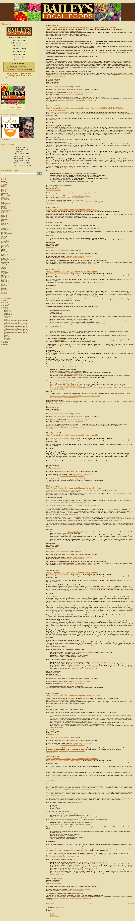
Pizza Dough (4, 195)
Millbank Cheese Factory (74, 386)
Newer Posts (50, 903)
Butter (2, 202)
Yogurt (3, 267)
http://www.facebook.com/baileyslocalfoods (72, 94)
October (6, 313)
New (2, 249)
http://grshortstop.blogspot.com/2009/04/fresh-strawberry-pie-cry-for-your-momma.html (88, 52)
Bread (2, 201)
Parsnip (3, 250)
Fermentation (4, 219)
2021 (4, 300)
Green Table (53, 384)
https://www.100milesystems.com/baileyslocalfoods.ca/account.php (77, 100)
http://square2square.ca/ (55, 403)
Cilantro (3, 216)
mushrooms (4, 199)
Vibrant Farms (50, 166)
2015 (4, 302)
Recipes (52, 915)
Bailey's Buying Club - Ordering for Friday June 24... (16, 325)
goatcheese (4, 276)
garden (3, 273)
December (7, 310)
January (6, 339)
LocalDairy (4, 246)
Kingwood (3, 223)
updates (3, 182)
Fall (2, 194)
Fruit (2, 220)
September (7, 314)
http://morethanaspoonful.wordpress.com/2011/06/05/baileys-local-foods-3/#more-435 (75, 396)
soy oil (3, 228)
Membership (4, 247)
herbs (2, 190)
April (5, 335)
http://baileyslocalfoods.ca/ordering (59, 31)
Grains (3, 221)
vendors (3, 231)
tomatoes (3, 290)
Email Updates (54, 916)
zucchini (3, 293)
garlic (2, 275)
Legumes (3, 244)
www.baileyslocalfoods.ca (53, 190)
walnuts (3, 292)
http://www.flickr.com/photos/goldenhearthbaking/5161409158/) (68, 374)
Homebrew (4, 241)
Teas (2, 263)
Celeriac (3, 234)
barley (2, 268)
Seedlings (3, 258)
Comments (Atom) (59, 907)
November (7, 311)
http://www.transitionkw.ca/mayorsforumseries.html (83, 668)
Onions (3, 184)
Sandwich (3, 257)
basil (2, 270)
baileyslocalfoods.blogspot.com (83, 92)
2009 (4, 342)
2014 (4, 304)
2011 (4, 308)
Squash (3, 197)
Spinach (3, 260)
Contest (3, 236)
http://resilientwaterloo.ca (100, 667)
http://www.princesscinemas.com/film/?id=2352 (103, 588)
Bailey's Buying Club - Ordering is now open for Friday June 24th (72, 435)
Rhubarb (3, 254)
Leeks (2, 242)
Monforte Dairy (75, 344)
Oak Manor (66, 383)
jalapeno (3, 279)
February (6, 338)
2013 (4, 305)
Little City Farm (5, 245)
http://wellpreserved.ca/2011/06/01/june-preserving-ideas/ (62, 856)
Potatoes (3, 193)
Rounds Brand (60, 344)
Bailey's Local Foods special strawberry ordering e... (16, 320)
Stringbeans (4, 262)
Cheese (3, 185)
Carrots (3, 189)
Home (90, 903)
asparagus (4, 198)
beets (2, 212)
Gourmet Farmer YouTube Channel (73, 163)
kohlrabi (3, 280)
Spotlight (3, 211)
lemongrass (4, 281)
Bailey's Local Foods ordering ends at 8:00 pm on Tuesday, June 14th (73, 488)
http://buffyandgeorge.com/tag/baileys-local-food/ (64, 397)
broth (2, 271)
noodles (3, 285)
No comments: (50, 101)
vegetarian (4, 214)
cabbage (3, 227)
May (5, 333)
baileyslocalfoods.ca (52, 83)
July (5, 317)
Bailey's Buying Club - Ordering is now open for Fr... (16, 322)
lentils (2, 283)
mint (2, 284)
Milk (2, 207)
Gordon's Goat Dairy (74, 532)
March (6, 336)
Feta (2, 238)
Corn (2, 237)
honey (2, 277)
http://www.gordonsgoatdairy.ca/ (84, 652)
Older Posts (130, 903)
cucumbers (4, 272)
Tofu (2, 225)
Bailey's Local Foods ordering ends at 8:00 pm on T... (16, 323)
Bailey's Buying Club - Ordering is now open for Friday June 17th (72, 572)
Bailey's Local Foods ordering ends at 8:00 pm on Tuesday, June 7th (73, 695)
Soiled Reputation (59, 340)
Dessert (3, 218)
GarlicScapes (4, 240)
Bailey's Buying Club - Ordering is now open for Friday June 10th (72, 758)
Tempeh (3, 264)
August (6, 316)
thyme (2, 289)
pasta (2, 286)
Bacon (3, 191)
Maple (2, 188)
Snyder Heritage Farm (7, 259)
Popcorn (3, 253)
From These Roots (70, 517)
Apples (3, 215)
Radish (3, 208)
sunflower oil (4, 229)
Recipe (3, 181)
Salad (2, 255)
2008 (4, 344)
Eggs (2, 206)
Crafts (2, 205)
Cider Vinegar (4, 203)
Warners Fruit (4, 266)
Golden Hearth (54, 372)
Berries (3, 232)
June (5, 319)
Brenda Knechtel (5, 233)
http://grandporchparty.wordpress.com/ (103, 662)
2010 (4, 341)
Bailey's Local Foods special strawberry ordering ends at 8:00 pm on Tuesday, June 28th (81, 28)
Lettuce (3, 224)
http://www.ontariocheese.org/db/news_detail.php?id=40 (66, 387)
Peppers (3, 251)
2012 (4, 307)
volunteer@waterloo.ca (57, 874)
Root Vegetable (5, 210)
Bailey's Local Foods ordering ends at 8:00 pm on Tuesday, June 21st (73, 209)
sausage (3, 288)
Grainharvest (76, 375)
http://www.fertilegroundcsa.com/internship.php (64, 74)
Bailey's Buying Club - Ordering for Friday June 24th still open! (71, 271)
